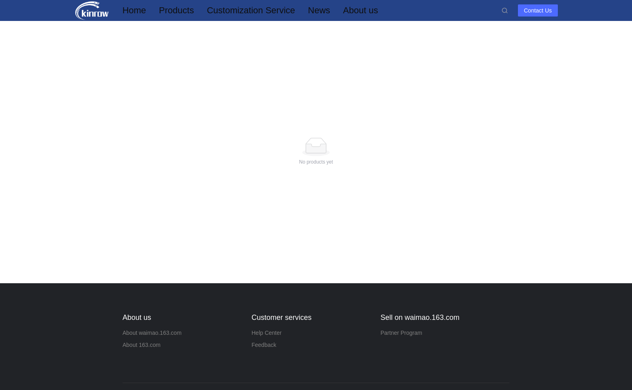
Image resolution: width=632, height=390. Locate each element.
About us (360, 10)
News (319, 10)
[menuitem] (134, 10)
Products (176, 10)
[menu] (308, 10)
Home (134, 10)
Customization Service (251, 10)
